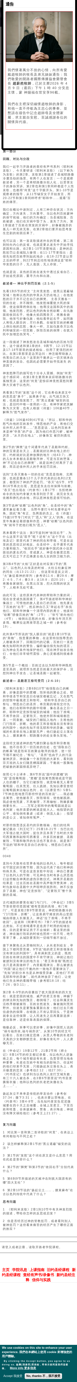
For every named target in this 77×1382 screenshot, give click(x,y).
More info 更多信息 (23, 1368)
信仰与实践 (41, 1280)
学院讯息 (19, 1270)
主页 (6, 1270)
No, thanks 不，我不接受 (43, 1376)
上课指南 (37, 1270)
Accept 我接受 (12, 1376)
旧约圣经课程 (58, 1270)
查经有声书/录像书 (38, 1275)
